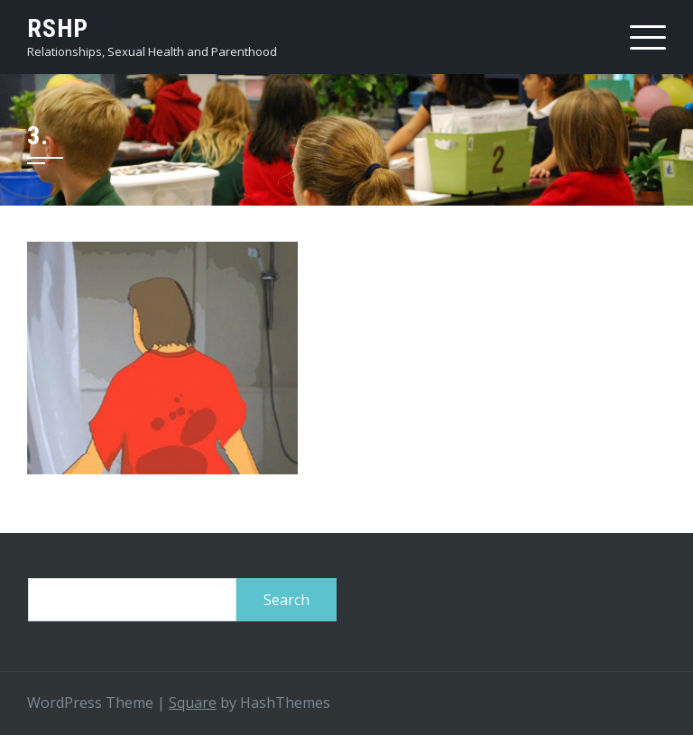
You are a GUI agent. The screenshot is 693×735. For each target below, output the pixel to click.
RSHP (57, 28)
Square (193, 702)
